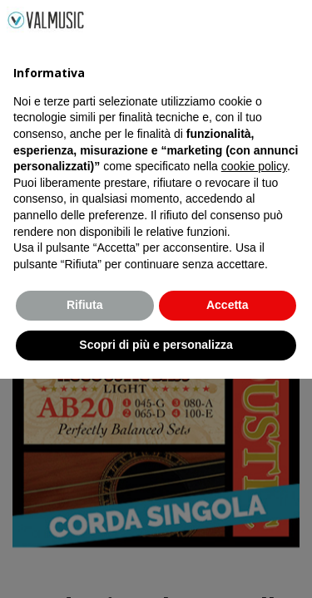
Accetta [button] (227, 525)
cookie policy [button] (254, 386)
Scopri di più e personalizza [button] (155, 564)
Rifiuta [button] (85, 525)
